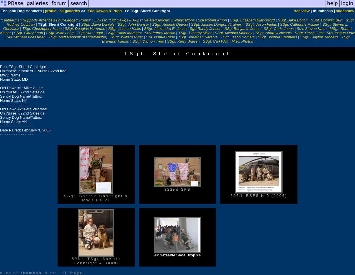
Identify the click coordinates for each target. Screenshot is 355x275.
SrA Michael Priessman (25, 37)
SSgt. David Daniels (97, 24)
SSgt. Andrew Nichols (273, 33)
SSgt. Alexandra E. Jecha (165, 29)
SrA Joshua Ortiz (341, 33)
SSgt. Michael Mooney (233, 33)
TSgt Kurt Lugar (90, 33)
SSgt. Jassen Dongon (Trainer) (216, 24)
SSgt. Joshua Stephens (277, 37)
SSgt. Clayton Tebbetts (319, 37)
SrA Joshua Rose (160, 37)
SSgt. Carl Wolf (215, 41)
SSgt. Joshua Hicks (124, 29)
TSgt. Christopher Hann (42, 29)
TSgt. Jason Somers (238, 37)
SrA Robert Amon (212, 20)
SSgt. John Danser (133, 24)
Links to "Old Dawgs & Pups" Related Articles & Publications (144, 20)
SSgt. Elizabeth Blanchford (252, 20)
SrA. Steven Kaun (312, 29)
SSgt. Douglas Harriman (85, 29)
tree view (302, 11)
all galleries (69, 11)
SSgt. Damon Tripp (148, 41)
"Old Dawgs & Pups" (105, 11)
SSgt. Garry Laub (28, 33)
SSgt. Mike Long (60, 33)
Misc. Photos (242, 41)
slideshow (345, 11)
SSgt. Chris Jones (279, 29)
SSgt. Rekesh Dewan (170, 24)
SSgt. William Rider (127, 37)
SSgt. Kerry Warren (183, 41)
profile (50, 11)
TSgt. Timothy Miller (194, 33)
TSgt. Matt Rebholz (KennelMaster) (77, 37)
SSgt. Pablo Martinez (124, 33)
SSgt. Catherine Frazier (299, 24)
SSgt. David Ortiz (309, 33)
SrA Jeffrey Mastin (160, 33)
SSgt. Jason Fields (261, 24)
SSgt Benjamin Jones (242, 29)
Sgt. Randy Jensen (206, 29)
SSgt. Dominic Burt (327, 20)
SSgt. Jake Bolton (293, 20)
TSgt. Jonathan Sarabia (198, 37)
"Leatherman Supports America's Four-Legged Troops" (45, 20)
